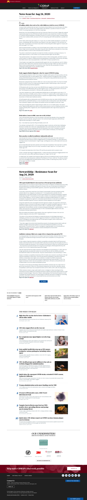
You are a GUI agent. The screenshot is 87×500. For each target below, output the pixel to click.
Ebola (28, 18)
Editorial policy (17, 476)
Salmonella (43, 18)
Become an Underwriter (43, 461)
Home (8, 476)
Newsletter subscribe (73, 481)
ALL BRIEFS (43, 281)
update (26, 162)
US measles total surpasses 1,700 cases (33, 296)
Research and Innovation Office (13, 495)
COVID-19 (24, 18)
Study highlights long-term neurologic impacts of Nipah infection (13, 297)
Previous (19, 293)
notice (26, 163)
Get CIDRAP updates (75, 498)
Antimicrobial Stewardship (28, 178)
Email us (10, 487)
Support (76, 8)
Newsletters (54, 8)
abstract (31, 229)
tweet (38, 131)
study (31, 110)
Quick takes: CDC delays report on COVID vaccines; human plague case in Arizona (72, 297)
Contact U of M (24, 495)
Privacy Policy (31, 495)
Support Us (74, 469)
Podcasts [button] (44, 8)
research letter (34, 68)
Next (20, 293)
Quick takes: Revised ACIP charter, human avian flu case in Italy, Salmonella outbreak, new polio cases (53, 298)
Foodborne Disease (51, 18)
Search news (28, 476)
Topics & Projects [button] (33, 8)
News (24, 8)
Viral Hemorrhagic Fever (35, 18)
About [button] (63, 8)
